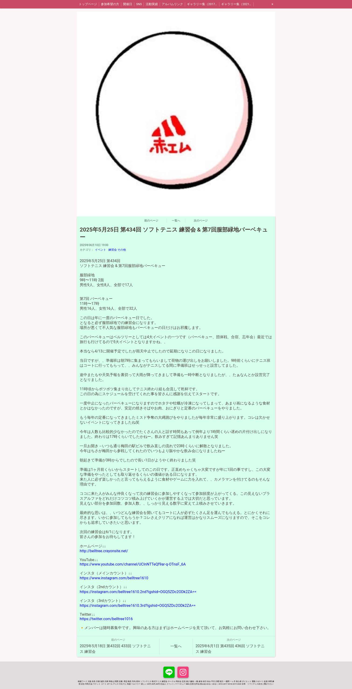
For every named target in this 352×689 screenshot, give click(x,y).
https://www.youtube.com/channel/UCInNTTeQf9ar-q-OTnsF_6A (133, 564)
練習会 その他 (117, 249)
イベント (100, 249)
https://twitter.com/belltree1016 (106, 619)
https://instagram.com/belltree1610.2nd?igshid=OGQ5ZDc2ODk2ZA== (138, 592)
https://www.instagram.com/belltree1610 (114, 578)
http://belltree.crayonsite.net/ (104, 551)
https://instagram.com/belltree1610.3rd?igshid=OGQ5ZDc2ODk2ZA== (138, 605)
